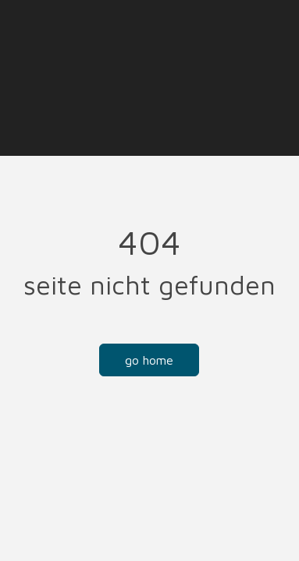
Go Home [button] (149, 360)
